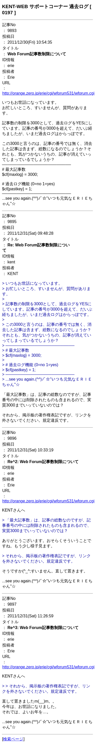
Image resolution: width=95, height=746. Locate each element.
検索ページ (13, 739)
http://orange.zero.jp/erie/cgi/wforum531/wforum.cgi (48, 93)
